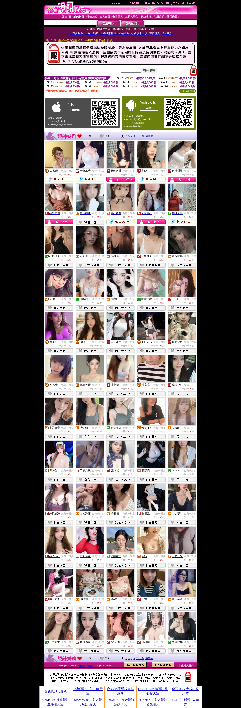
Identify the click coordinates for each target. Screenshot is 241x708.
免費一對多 (67, 170)
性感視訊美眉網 (55, 691)
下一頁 (140, 136)
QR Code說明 (188, 91)
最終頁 (149, 136)
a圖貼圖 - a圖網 (85, 665)
